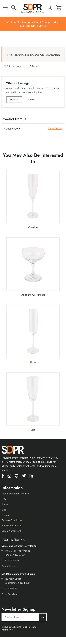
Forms (5, 504)
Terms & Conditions (12, 520)
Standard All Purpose (33, 295)
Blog (4, 509)
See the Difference (33, 26)
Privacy (5, 515)
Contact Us (8, 566)
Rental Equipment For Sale (16, 493)
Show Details (55, 128)
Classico (33, 227)
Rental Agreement (11, 531)
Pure (33, 362)
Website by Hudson (9, 629)
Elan (33, 430)
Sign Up (14, 99)
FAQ (4, 499)
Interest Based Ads (11, 525)
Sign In (30, 99)
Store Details (9, 594)
